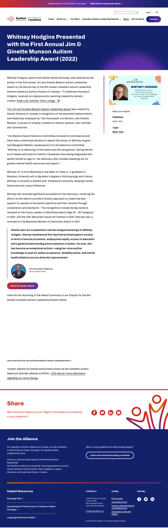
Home (51, 19)
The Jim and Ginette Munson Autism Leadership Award (39, 109)
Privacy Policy (117, 499)
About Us (61, 19)
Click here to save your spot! (105, 3)
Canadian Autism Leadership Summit (100, 19)
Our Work (75, 19)
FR (157, 12)
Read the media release (22, 286)
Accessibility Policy (119, 503)
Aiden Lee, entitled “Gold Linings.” (37, 101)
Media (115, 132)
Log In (148, 12)
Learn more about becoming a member (110, 456)
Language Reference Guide (20, 518)
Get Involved (137, 19)
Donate (153, 19)
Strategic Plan (14, 499)
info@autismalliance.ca (95, 512)
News (126, 19)
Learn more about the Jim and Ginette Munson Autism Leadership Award (38, 361)
